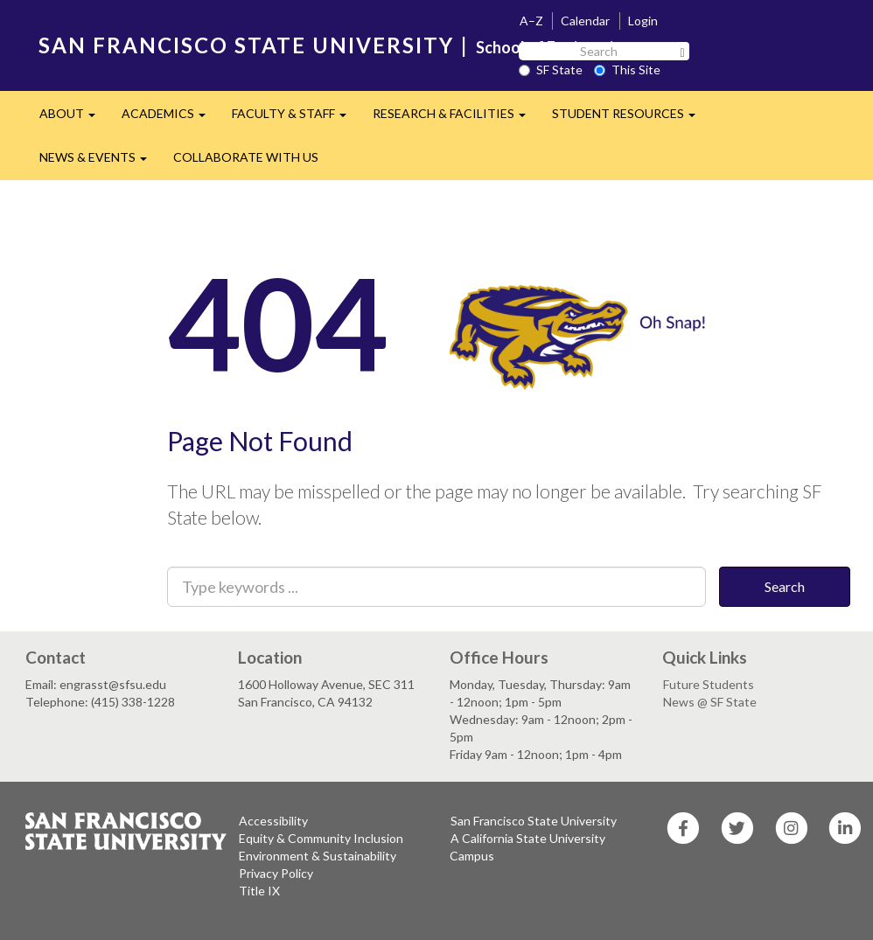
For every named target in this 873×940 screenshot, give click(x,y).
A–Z (531, 20)
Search (785, 586)
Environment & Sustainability (317, 855)
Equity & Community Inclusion (321, 838)
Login (643, 20)
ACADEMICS (170, 118)
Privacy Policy (276, 873)
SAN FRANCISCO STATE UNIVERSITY (246, 45)
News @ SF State (710, 701)
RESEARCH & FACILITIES (456, 118)
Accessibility (273, 820)
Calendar (585, 20)
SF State (551, 69)
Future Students (708, 684)
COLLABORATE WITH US (245, 157)
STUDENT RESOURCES (630, 118)
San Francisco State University (533, 820)
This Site (627, 69)
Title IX (259, 890)
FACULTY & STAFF (296, 118)
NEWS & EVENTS (99, 162)
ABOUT (73, 118)
